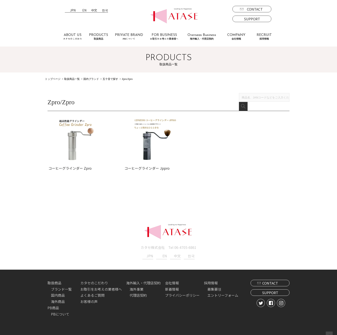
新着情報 (172, 285)
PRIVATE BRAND (128, 36)
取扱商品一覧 (72, 79)
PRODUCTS (98, 36)
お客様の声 (89, 298)
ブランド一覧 (61, 285)
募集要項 (214, 285)
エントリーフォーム (222, 291)
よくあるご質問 (92, 291)
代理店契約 (138, 291)
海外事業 (136, 285)
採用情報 (211, 279)
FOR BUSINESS (164, 36)
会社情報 (172, 279)
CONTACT (255, 9)
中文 (94, 10)
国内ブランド (91, 79)
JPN (73, 10)
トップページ (52, 79)
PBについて (60, 310)
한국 (105, 10)
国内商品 (58, 291)
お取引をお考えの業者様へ (101, 285)
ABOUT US (73, 36)
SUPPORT (252, 18)
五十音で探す (110, 79)
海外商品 (58, 298)
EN (84, 10)
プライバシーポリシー (182, 291)
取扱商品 (54, 279)
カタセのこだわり (94, 279)
